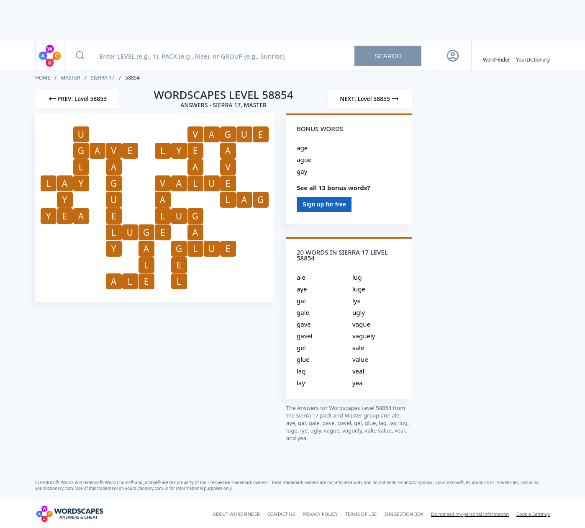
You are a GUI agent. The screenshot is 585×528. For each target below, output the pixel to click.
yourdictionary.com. (55, 488)
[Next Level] (370, 98)
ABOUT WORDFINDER (236, 514)
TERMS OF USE (361, 514)
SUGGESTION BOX (403, 514)
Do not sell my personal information (470, 514)
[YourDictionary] (533, 56)
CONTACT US (281, 514)
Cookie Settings (533, 514)
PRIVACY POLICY (320, 514)
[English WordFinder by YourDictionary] (496, 56)
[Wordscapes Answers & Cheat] (69, 514)
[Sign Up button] (453, 55)
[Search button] (79, 55)
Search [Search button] (388, 55)
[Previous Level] (77, 98)
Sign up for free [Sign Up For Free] (324, 204)
